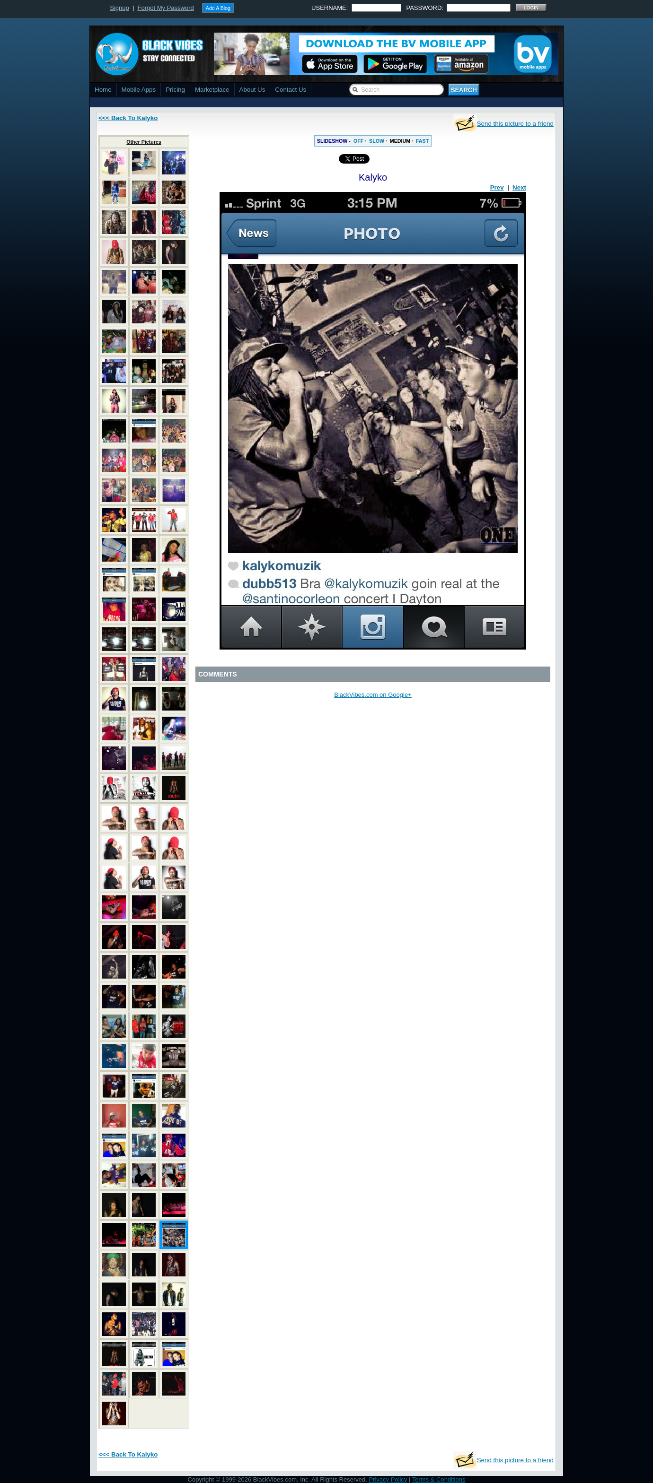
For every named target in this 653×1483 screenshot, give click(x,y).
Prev (497, 187)
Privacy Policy (388, 1479)
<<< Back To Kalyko (128, 117)
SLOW (376, 141)
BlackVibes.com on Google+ (372, 694)
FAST (422, 141)
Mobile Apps (139, 89)
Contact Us (290, 89)
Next (519, 187)
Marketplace (212, 89)
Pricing (175, 89)
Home (103, 89)
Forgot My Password (166, 7)
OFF (358, 141)
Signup (119, 7)
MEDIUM (400, 141)
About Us (252, 89)
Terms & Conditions (439, 1479)
